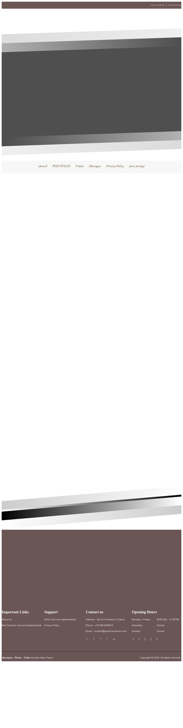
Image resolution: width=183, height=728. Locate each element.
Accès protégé (137, 161)
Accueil (42, 161)
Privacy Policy (115, 161)
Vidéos (79, 161)
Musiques (95, 161)
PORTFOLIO (61, 161)
